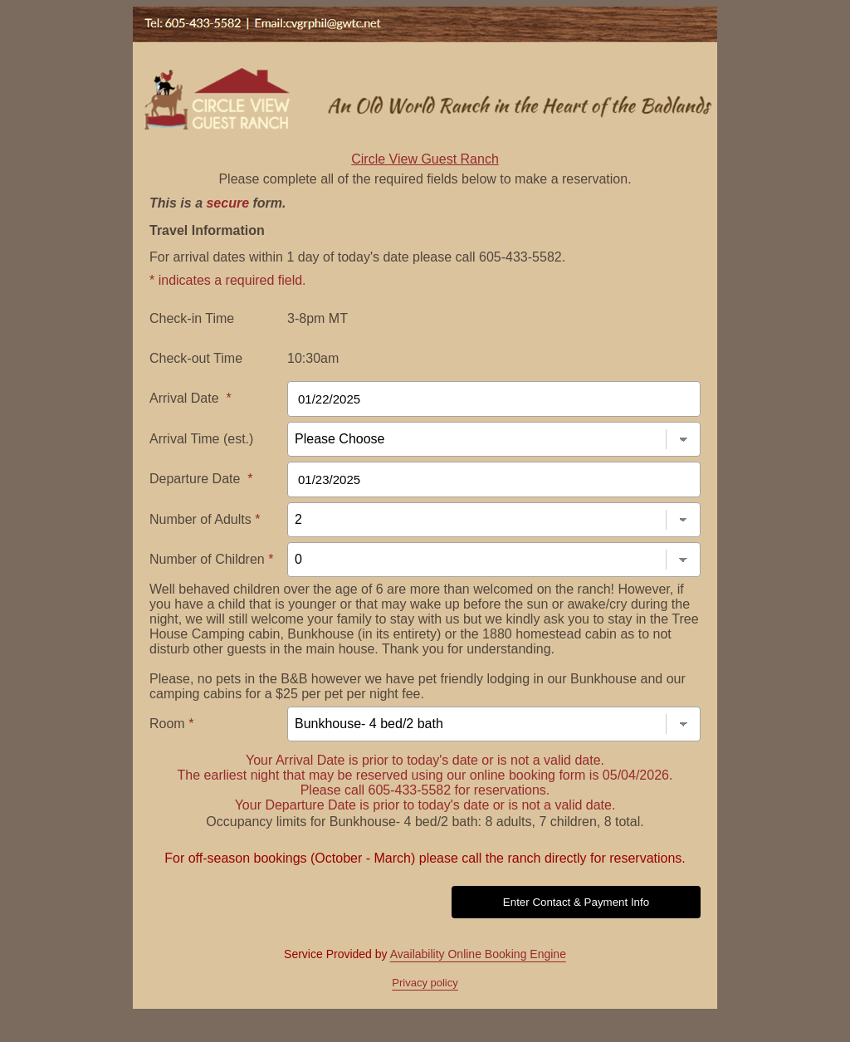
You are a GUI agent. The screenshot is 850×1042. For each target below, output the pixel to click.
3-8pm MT (317, 318)
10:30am (313, 358)
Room (171, 724)
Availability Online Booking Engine (478, 954)
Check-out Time (195, 358)
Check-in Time (191, 318)
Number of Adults (204, 519)
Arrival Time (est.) (201, 439)
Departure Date (201, 479)
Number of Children (211, 559)
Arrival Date (190, 398)
